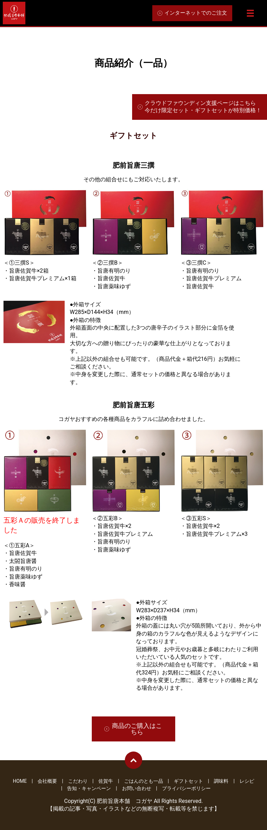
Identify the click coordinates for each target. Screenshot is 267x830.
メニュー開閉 (250, 13)
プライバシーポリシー (186, 788)
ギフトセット (188, 781)
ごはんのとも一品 (143, 781)
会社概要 (47, 781)
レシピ (247, 781)
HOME (20, 781)
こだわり (78, 781)
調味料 (221, 781)
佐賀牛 (105, 781)
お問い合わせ (136, 788)
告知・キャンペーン (89, 788)
